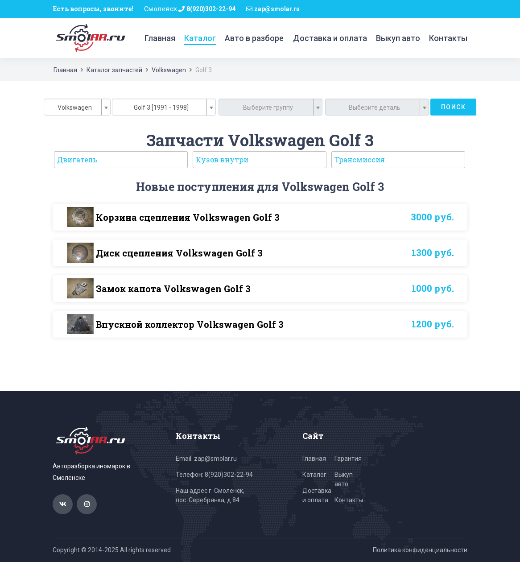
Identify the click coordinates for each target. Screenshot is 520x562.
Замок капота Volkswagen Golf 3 (173, 288)
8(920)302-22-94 (210, 8)
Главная (159, 38)
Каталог (200, 38)
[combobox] (77, 107)
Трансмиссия (359, 159)
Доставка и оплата (330, 38)
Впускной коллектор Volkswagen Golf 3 (190, 324)
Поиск (453, 107)
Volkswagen (169, 70)
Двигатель (77, 159)
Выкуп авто (398, 38)
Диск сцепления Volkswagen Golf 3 (179, 253)
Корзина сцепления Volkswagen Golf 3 (188, 217)
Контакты (448, 38)
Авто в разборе (254, 38)
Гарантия (348, 458)
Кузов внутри (222, 159)
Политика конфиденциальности (420, 550)
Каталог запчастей (114, 70)
